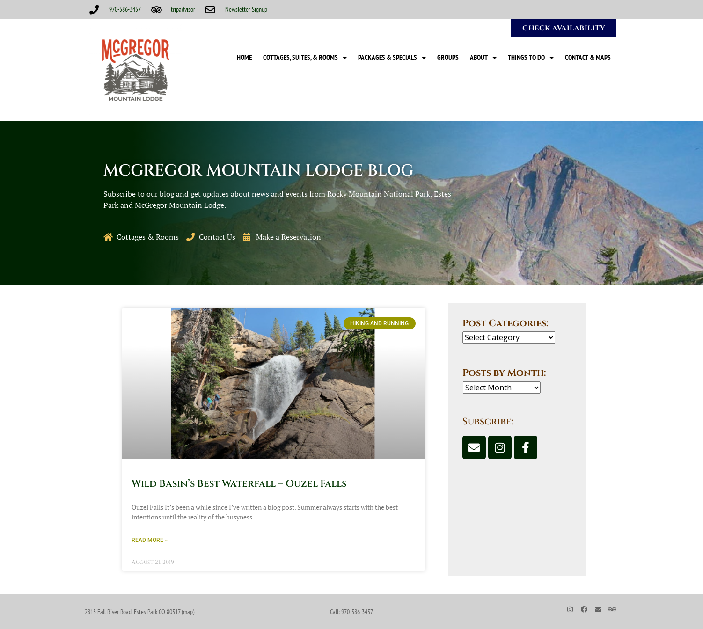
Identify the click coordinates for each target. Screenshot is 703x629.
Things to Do (531, 58)
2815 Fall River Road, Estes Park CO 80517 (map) (139, 611)
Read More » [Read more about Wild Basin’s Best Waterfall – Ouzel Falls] (150, 540)
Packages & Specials (392, 58)
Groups (448, 57)
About (483, 58)
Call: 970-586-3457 (351, 611)
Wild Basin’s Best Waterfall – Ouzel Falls (239, 483)
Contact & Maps (588, 57)
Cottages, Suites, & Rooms (305, 58)
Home (244, 57)
